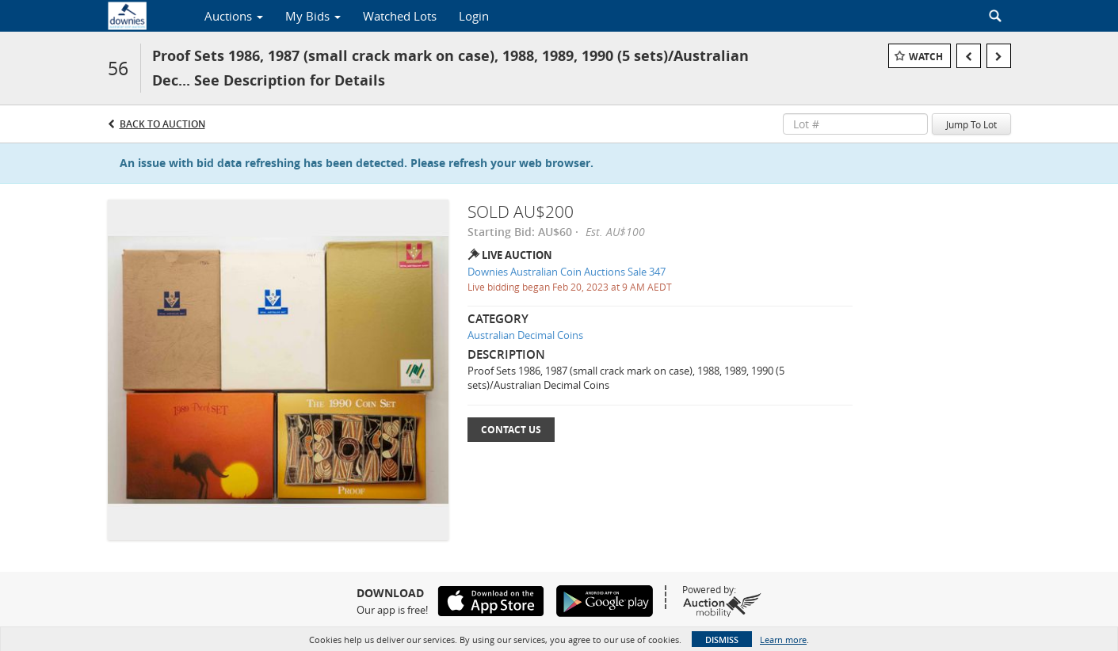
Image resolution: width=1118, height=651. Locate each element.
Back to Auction (162, 124)
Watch (926, 56)
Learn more (783, 639)
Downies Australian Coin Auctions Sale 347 (566, 272)
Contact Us (511, 429)
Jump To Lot (971, 124)
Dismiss (721, 639)
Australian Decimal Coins (525, 335)
